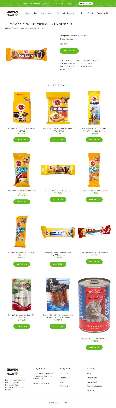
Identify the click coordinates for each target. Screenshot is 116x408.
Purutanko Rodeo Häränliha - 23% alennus (22, 193)
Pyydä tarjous (85, 3)
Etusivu (8, 29)
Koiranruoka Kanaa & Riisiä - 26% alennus (22, 130)
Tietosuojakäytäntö (94, 387)
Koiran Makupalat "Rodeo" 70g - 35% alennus (21, 255)
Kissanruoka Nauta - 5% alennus (94, 339)
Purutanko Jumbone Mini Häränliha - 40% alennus (57, 130)
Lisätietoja (69, 52)
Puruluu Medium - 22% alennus (57, 192)
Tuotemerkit (102, 13)
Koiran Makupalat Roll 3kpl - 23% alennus (21, 317)
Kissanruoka (31, 13)
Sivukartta (91, 392)
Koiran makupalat (65, 13)
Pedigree (83, 37)
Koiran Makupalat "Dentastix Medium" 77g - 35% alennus (94, 130)
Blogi (90, 13)
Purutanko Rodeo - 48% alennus (94, 192)
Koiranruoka (47, 13)
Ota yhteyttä (92, 379)
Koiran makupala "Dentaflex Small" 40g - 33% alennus (58, 255)
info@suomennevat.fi (41, 385)
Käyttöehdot (92, 383)
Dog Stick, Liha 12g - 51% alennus (94, 254)
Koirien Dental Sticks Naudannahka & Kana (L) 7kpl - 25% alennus (58, 317)
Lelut (81, 13)
